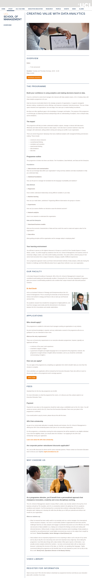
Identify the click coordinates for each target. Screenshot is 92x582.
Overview (8, 25)
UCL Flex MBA (20, 9)
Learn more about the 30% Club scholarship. (40, 439)
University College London (86, 5)
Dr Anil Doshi (32, 288)
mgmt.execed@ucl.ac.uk (51, 451)
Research (49, 9)
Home (3, 9)
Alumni (81, 9)
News (74, 9)
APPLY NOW (31, 377)
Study (10, 9)
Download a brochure (34, 77)
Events (66, 9)
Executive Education (35, 9)
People (58, 9)
